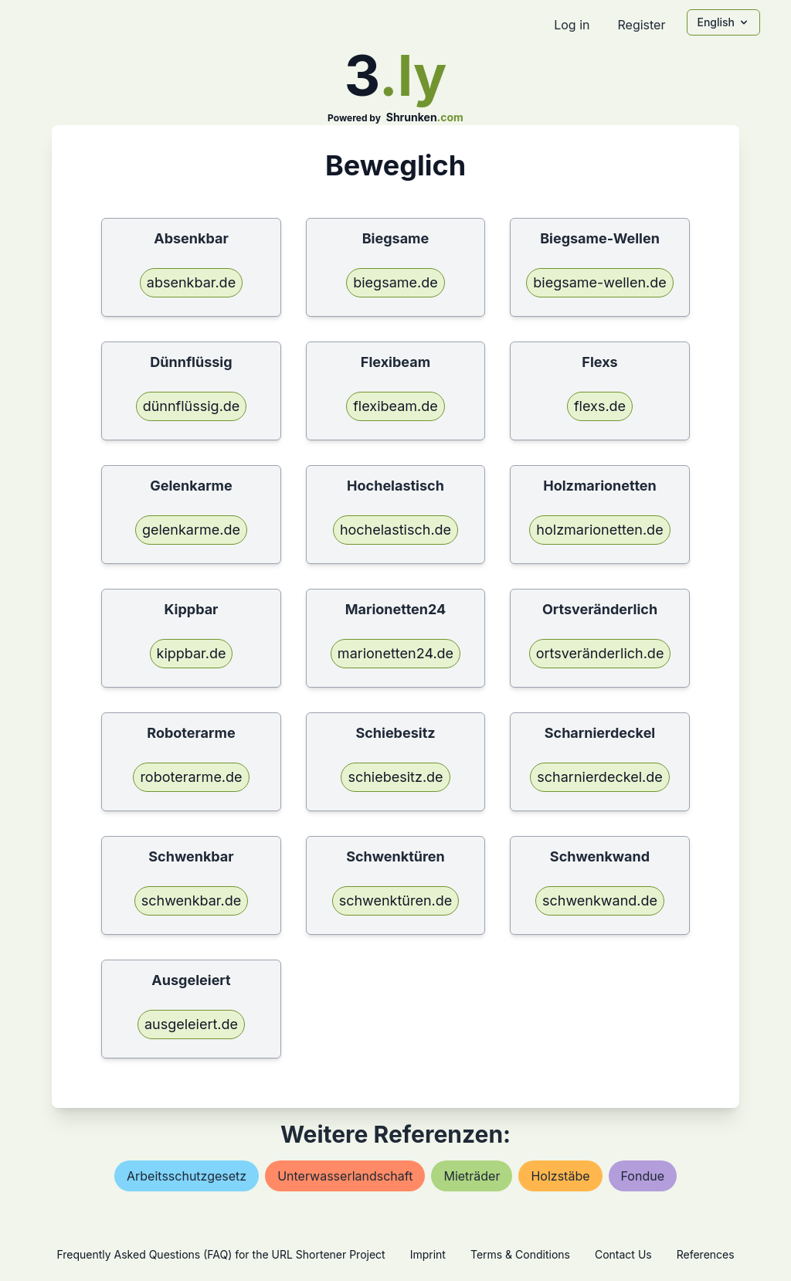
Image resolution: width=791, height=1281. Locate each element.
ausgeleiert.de (191, 1024)
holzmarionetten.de (599, 530)
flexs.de (600, 406)
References (706, 1254)
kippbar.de (191, 653)
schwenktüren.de (396, 900)
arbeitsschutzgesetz (186, 1176)
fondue (642, 1176)
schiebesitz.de (395, 777)
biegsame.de (395, 282)
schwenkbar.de (191, 900)
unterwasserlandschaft (344, 1176)
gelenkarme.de (191, 530)
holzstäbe (560, 1176)
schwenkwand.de (599, 900)
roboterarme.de (191, 777)
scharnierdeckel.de (599, 777)
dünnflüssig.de (191, 406)
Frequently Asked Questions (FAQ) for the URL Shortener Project (220, 1254)
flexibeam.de (395, 406)
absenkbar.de (191, 282)
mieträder (471, 1176)
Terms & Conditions (520, 1254)
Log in (571, 24)
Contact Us (623, 1254)
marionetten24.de (395, 653)
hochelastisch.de (395, 530)
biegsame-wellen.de (600, 282)
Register (641, 24)
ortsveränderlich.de (600, 653)
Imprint (428, 1254)
